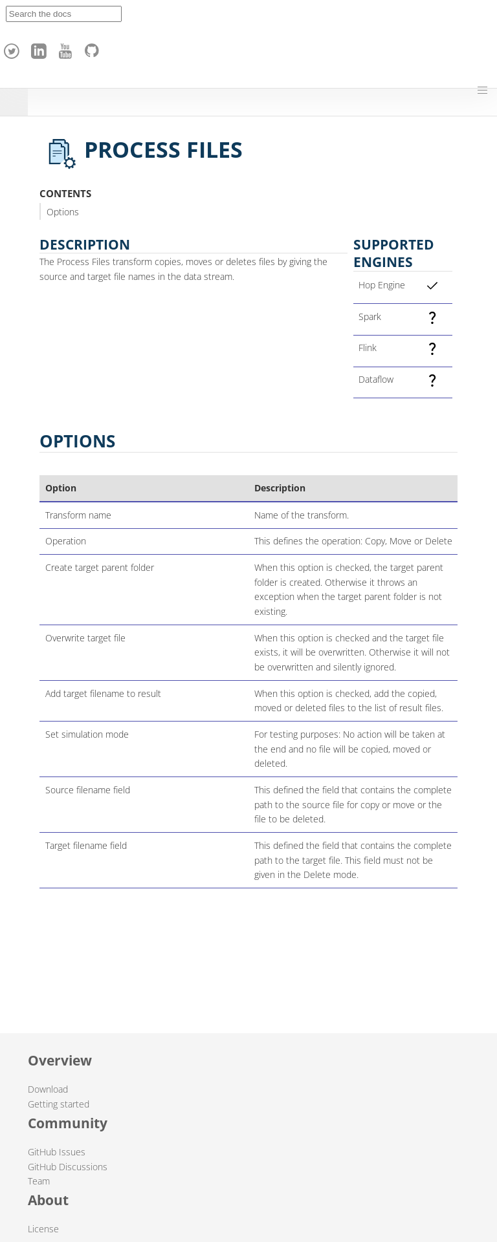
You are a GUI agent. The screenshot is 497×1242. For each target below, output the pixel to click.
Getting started (58, 1104)
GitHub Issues (56, 1152)
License (43, 1229)
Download (48, 1089)
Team (39, 1181)
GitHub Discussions (67, 1167)
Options (63, 212)
